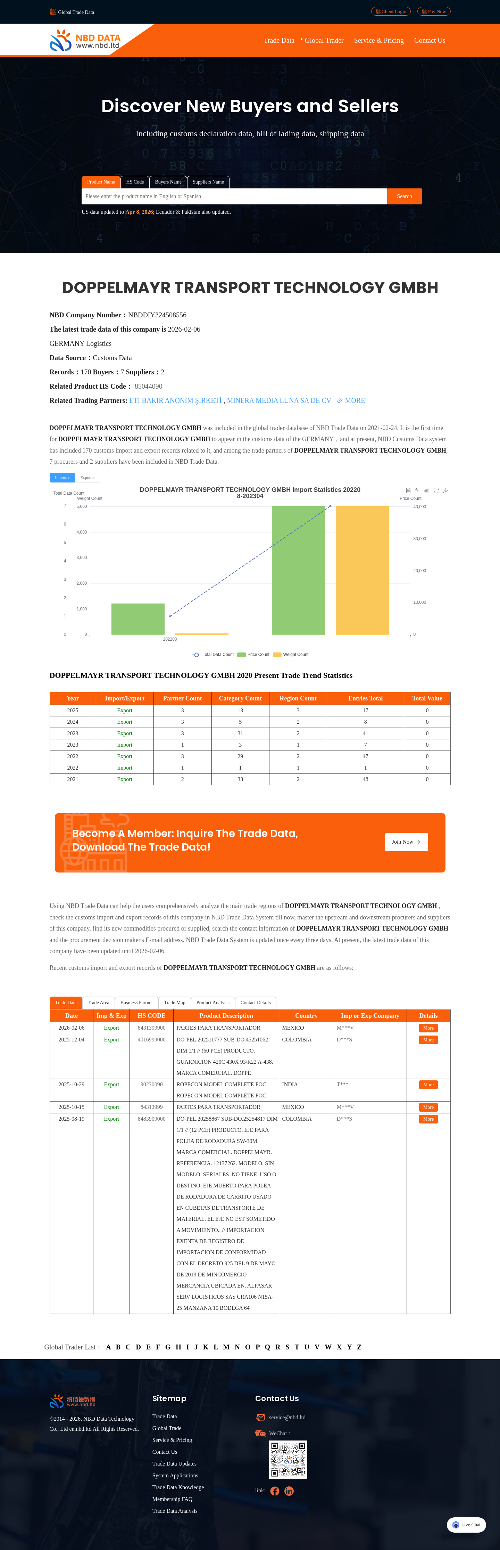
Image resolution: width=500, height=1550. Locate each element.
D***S (344, 1039)
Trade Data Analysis (175, 1511)
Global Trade (167, 1428)
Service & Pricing (379, 40)
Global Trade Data (76, 12)
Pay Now (434, 11)
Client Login (391, 11)
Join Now (406, 842)
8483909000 (152, 1119)
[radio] (62, 477)
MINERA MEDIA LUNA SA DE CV (280, 400)
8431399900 (152, 1028)
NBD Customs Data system (412, 439)
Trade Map (174, 1002)
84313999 (152, 1107)
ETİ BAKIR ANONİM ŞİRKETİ (176, 400)
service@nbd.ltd (287, 1417)
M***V (345, 1028)
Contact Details (256, 1002)
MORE (350, 400)
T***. (343, 1084)
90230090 (152, 1084)
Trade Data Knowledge (178, 1487)
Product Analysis (213, 1002)
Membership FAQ (172, 1499)
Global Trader (324, 40)
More (428, 1028)
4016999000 (152, 1039)
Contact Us (429, 40)
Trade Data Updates (174, 1464)
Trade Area (98, 1002)
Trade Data (279, 40)
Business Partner (136, 1002)
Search (404, 196)
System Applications (175, 1475)
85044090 (148, 386)
